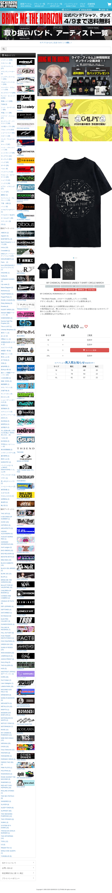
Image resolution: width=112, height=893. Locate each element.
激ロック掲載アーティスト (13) (8, 374)
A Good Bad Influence (26, 116)
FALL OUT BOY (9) (7, 633)
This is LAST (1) (6, 326)
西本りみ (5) (5, 459)
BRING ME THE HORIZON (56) (6, 581)
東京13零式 (26, 333)
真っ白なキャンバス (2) (8, 482)
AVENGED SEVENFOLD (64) (7, 543)
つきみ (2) (4, 438)
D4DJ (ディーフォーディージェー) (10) (8, 255)
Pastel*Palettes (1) (7, 294)
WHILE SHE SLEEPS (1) (8, 852)
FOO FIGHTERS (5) (7, 641)
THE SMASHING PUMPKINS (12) (6, 815)
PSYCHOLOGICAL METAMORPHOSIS (26, 702)
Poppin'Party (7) (6, 297)
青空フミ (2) (5, 333)
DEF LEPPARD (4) (7, 606)
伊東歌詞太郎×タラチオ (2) (8, 343)
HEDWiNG (26, 603)
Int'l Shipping (59, 290)
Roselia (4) (4, 306)
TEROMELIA (26, 683)
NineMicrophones (26, 378)
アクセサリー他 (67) (8, 215)
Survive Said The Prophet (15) (6, 322)
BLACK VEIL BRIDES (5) (8, 569)
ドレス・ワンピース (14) (8, 140)
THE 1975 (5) (5, 513)
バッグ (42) (5, 162)
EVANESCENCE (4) (7, 624)
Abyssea (26, 279)
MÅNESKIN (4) (6, 695)
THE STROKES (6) (7, 819)
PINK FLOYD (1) (6, 768)
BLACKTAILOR (26, 243)
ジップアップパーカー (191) (8, 78)
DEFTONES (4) (6, 609)
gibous (26, 225)
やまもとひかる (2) (7, 496)
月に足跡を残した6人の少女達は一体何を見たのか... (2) (8, 433)
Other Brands (26, 757)
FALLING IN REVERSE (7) (5, 629)
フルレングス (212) (7, 130)
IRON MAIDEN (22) (7, 653)
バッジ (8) (4, 206)
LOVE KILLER (26, 692)
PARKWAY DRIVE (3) (8, 759)
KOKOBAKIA (26, 478)
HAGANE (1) (5, 273)
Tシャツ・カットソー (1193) (8, 97)
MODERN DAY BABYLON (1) (6, 714)
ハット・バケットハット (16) (8, 149)
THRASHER (26, 487)
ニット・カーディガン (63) (8, 109)
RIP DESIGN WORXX (26, 775)
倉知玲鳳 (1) (5, 366)
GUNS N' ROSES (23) (7, 649)
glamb (26, 98)
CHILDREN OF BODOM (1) (6, 592)
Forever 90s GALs (26, 549)
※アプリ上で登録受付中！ (75, 363)
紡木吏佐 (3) (5, 441)
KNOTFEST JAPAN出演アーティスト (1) (8, 673)
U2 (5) (3, 844)
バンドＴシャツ (71, 5)
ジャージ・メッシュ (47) (8, 117)
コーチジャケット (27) (7, 67)
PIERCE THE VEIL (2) (7, 763)
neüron (26, 431)
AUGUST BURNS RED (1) (7, 538)
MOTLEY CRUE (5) (7, 723)
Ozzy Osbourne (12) (7, 750)
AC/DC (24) (5, 522)
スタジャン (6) (6, 63)
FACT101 (26, 639)
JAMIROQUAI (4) (7, 656)
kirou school (26, 784)
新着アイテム (26, 5)
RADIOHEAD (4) (6, 774)
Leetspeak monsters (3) (7, 280)
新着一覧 (103, 10)
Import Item (26, 748)
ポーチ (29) (5, 165)
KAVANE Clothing (26, 208)
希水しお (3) (5, 357)
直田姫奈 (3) (5, 408)
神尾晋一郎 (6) (6, 351)
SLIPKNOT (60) (6, 811)
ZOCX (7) (4, 418)
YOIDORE (26, 161)
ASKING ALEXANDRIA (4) (7, 533)
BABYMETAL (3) (6, 239)
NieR (26, 567)
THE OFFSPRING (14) (7, 837)
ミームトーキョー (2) (8, 486)
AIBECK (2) (5, 233)
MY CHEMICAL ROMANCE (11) (6, 734)
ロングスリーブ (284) (8, 93)
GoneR (26, 505)
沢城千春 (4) (5, 390)
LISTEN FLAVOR (26, 315)
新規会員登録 (85, 10)
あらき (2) (4, 336)
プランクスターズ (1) (8, 475)
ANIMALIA (26, 666)
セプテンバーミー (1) (8, 415)
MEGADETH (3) (6, 703)
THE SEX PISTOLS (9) (7, 797)
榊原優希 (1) (5, 384)
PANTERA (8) (5, 753)
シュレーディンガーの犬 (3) (8, 401)
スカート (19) (5, 136)
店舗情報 (91, 5)
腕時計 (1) (4, 195)
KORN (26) (4, 677)
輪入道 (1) (4, 505)
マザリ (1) (4, 478)
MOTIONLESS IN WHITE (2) (7, 719)
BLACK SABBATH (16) (7, 564)
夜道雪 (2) (4, 502)
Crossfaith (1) (5, 251)
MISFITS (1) (5, 710)
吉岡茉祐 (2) (5, 499)
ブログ (82, 5)
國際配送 (81, 290)
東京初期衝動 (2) (6, 449)
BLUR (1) (4, 577)
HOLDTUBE (26, 766)
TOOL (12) (4, 841)
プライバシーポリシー (18, 878)
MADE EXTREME (26, 458)
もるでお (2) (5, 493)
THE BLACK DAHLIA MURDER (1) (8, 832)
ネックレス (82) (6, 159)
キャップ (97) (5, 144)
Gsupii (26, 440)
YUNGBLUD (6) (6, 856)
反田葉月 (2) (5, 427)
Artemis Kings (26, 297)
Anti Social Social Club (26, 721)
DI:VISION (26, 594)
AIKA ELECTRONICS (26, 531)
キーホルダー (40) (7, 218)
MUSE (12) (4, 730)
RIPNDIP (26, 188)
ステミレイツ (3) (6, 412)
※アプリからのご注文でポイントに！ (56, 43)
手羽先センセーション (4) (8, 445)
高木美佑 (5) (5, 421)
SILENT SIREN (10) (7, 309)
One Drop (26, 422)
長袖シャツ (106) (6, 101)
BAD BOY (26, 522)
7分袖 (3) (4, 104)
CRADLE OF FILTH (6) (7, 602)
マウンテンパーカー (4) (8, 73)
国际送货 (71, 290)
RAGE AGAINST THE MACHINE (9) (8, 778)
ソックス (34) (5, 183)
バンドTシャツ (99, 286)
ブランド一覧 (39, 5)
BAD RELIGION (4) (7, 554)
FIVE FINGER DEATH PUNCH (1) (7, 637)
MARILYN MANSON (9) (7, 699)
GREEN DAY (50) (7, 644)
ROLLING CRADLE (26, 496)
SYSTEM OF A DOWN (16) (6, 827)
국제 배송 (91, 290)
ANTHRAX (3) (5, 525)
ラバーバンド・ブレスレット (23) (8, 199)
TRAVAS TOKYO (26, 306)
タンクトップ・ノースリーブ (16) (8, 122)
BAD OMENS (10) (7, 550)
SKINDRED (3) (6, 801)
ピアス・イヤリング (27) (8, 188)
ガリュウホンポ (26, 657)
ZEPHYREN (26, 712)
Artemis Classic (26, 288)
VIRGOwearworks (26, 234)
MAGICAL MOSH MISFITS (26, 198)
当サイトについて (18, 863)
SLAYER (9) (5, 804)
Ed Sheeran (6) (6, 616)
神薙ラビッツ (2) (6, 354)
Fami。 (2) (4, 262)
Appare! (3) (4, 236)
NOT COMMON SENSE (26, 739)
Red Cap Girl (26, 143)
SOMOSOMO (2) (6, 318)
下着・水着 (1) (6, 203)
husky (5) (4, 276)
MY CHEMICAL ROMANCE (84, 286)
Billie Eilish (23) (6, 560)
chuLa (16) (4, 247)
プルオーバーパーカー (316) (8, 83)
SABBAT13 (26, 395)
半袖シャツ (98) (6, 113)
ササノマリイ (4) (6, 387)
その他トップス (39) (8, 126)
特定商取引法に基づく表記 (18, 873)
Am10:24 (26, 404)
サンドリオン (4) (6, 394)
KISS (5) (4, 668)
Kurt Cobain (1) (6, 680)
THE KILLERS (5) (7, 665)
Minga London (26, 63)
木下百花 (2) (5, 360)
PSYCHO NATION (26, 125)
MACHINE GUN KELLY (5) (6, 691)
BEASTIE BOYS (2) (7, 557)
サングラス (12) (6, 156)
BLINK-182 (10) (6, 574)
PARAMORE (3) (6, 756)
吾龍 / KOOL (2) (6, 381)
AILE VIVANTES (26, 576)
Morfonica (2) (5, 291)
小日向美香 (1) (6, 378)
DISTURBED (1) (6, 613)
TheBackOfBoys (26, 621)
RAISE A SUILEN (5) (8, 300)
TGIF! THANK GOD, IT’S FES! (26, 468)
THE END (26, 449)
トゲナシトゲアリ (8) (8, 453)
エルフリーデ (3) (6, 347)
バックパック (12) (7, 172)
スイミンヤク (26, 675)
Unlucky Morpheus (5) (8, 330)
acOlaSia (26, 730)
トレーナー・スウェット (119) (8, 88)
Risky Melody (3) (6, 303)
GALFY (26, 72)
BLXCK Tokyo (26, 585)
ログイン (67, 10)
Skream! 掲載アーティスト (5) (8, 314)
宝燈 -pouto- (26, 342)
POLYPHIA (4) (6, 771)
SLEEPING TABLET (26, 217)
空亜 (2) (3, 363)
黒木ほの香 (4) (6, 369)
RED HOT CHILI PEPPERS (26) (6, 787)
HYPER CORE (26, 648)
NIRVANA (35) (6, 743)
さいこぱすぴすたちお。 (26, 351)
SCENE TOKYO (26, 89)
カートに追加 (89, 350)
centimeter (26, 152)
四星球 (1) (4, 405)
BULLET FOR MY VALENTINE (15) (7, 586)
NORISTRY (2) (6, 462)
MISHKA (26, 630)
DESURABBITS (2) (7, 259)
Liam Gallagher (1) (7, 683)
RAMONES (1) (6, 782)
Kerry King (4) (5, 662)
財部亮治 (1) (5, 424)
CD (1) (3, 224)
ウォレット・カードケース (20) (8, 176)
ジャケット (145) (6, 60)
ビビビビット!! (26, 540)
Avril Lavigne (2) (6, 547)
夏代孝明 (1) (5, 456)
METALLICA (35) (6, 706)
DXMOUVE (26, 413)
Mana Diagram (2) (7, 287)
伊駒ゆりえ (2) (6, 339)
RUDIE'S (26, 386)
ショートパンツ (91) (8, 133)
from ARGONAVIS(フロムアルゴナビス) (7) (8, 267)
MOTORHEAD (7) (7, 726)
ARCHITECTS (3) (7, 528)
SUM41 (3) (4, 822)
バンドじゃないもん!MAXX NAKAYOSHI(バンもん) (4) (8, 468)
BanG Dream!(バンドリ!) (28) (8, 243)
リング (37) (5, 192)
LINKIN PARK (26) (7, 686)
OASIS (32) (5, 746)
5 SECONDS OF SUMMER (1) (6, 518)
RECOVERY (26, 270)
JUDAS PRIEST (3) (7, 659)
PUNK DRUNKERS (26, 170)
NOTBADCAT (26, 369)
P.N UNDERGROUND (26, 134)
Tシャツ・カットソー (53, 286)
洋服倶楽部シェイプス (26, 514)
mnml (26, 252)
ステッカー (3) (6, 221)
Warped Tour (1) (6, 848)
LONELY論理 (26, 612)
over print (26, 81)
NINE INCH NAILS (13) (7, 739)
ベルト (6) (4, 168)
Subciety (26, 107)
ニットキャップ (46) (8, 153)
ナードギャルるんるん (26, 558)
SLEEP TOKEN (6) (7, 808)
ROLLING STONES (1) (7, 792)
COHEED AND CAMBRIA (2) (6, 597)
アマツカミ (26, 324)
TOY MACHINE (26, 179)
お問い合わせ (18, 868)
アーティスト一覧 (54, 5)
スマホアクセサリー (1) (8, 211)
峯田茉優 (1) (5, 490)
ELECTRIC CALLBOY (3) (5, 620)
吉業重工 (26, 261)
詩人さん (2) (5, 397)
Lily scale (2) (5, 284)
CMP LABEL (26, 360)
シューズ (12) (5, 180)
